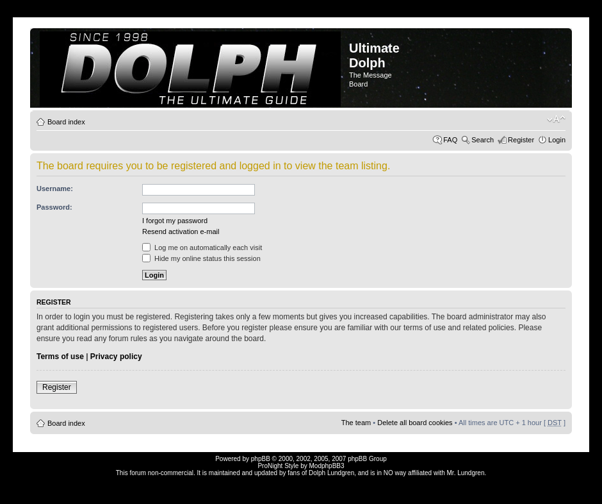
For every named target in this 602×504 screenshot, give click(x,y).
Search (482, 140)
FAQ (450, 140)
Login (556, 140)
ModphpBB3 (327, 465)
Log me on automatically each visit (202, 247)
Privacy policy (116, 356)
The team (356, 422)
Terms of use (60, 356)
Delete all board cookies (414, 422)
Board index (66, 122)
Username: (55, 188)
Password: (54, 207)
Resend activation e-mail (180, 231)
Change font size (556, 119)
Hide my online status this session (201, 258)
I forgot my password (174, 220)
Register (521, 140)
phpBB (260, 458)
